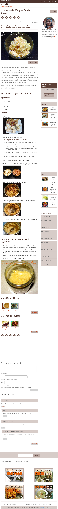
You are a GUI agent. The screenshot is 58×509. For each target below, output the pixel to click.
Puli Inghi (14, 307)
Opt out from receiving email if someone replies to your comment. (16, 387)
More (55, 6)
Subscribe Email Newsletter (46, 85)
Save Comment (34, 390)
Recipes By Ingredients (42, 6)
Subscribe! (49, 95)
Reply (3, 406)
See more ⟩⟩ (34, 312)
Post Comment (34, 443)
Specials (50, 6)
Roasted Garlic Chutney (5, 325)
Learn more (42, 507)
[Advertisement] (19, 349)
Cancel (26, 390)
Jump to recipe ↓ (33, 62)
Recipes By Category (21, 6)
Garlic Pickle (14, 324)
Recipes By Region (31, 6)
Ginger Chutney (5, 307)
